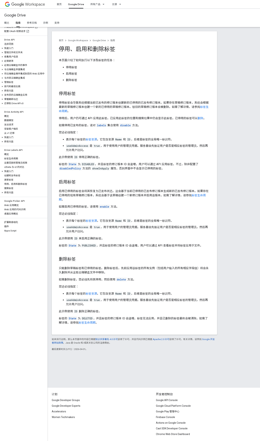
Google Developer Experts (66, 405)
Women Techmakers (63, 417)
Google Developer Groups (66, 400)
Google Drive (15, 15)
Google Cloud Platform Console (173, 405)
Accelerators (59, 411)
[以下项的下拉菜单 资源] (121, 4)
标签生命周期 (87, 322)
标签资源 (91, 139)
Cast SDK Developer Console (172, 428)
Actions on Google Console (171, 422)
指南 (112, 40)
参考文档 (32, 22)
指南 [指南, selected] (18, 22)
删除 (200, 118)
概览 (6, 22)
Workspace (28, 4)
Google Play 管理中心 (167, 411)
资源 (114, 4)
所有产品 (95, 4)
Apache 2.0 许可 (161, 339)
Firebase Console (165, 417)
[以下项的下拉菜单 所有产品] (104, 4)
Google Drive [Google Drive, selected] (76, 4)
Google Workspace (78, 40)
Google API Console (167, 400)
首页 (59, 4)
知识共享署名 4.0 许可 (106, 339)
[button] (23, 48)
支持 (56, 22)
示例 (45, 22)
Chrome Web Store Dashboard (173, 434)
